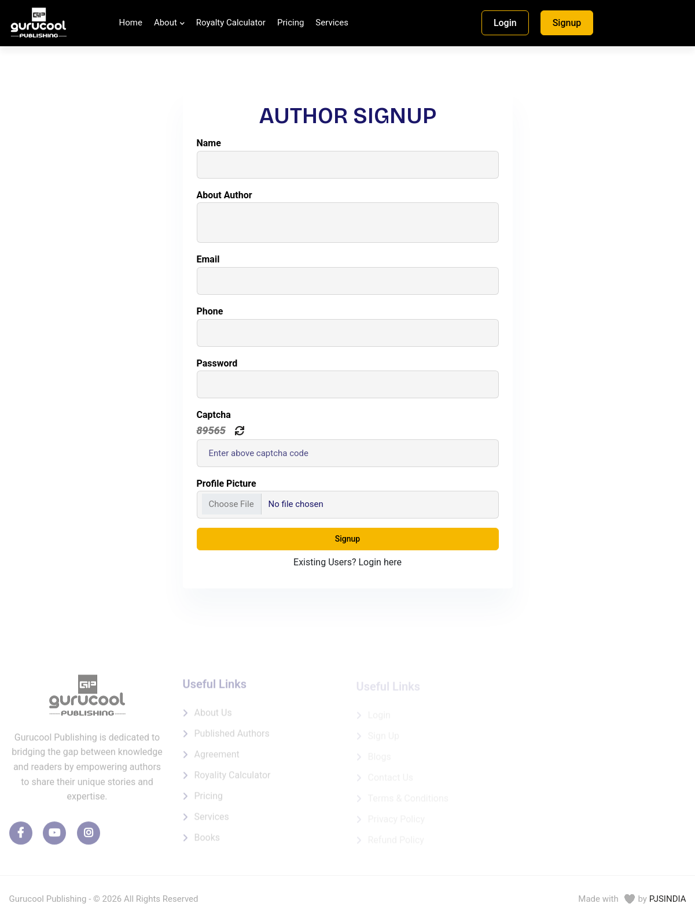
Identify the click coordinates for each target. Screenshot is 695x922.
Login (505, 22)
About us (213, 715)
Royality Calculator (232, 778)
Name (209, 143)
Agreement (217, 757)
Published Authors (232, 736)
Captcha (214, 414)
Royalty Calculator (231, 22)
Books (207, 840)
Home (130, 22)
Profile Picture (226, 483)
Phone (210, 311)
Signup (567, 22)
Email (208, 259)
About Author (224, 195)
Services (331, 22)
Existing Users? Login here (347, 562)
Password (217, 363)
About (165, 22)
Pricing (290, 22)
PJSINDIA (667, 899)
